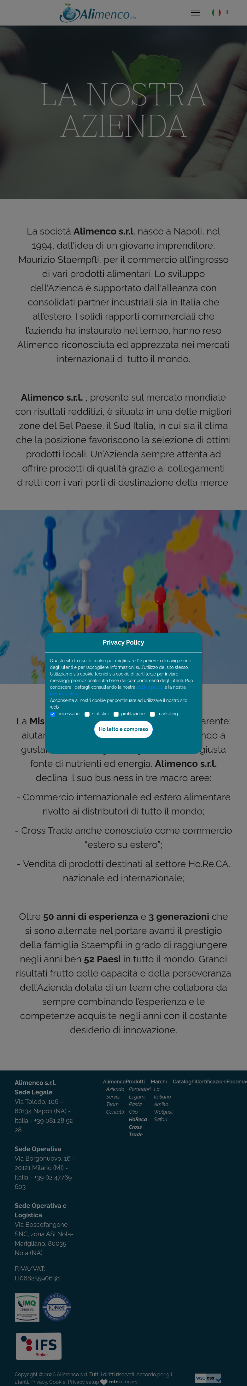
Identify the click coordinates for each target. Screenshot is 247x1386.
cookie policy (150, 687)
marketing (167, 713)
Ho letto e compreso (123, 729)
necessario (69, 713)
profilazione (133, 713)
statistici (100, 713)
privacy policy (64, 693)
